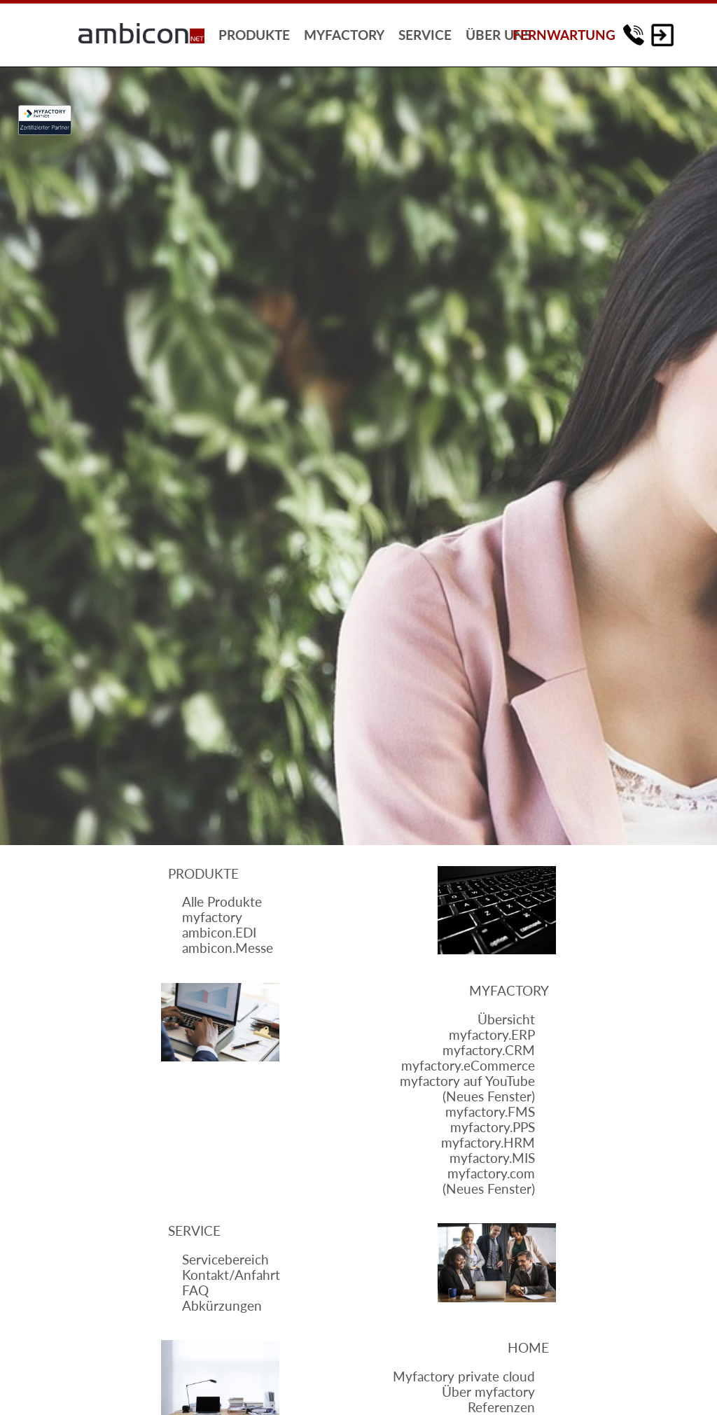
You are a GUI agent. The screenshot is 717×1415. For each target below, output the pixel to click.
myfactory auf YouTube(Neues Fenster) (467, 1088)
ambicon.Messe (227, 948)
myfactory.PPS (492, 1127)
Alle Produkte (222, 901)
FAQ (195, 1290)
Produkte (203, 873)
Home (528, 1347)
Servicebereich (225, 1259)
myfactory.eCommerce (468, 1065)
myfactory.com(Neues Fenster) (489, 1181)
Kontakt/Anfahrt (231, 1275)
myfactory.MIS (492, 1158)
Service (194, 1231)
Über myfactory (488, 1392)
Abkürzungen (222, 1305)
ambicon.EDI (219, 932)
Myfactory (509, 990)
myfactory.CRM (489, 1050)
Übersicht (506, 1019)
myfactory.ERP (492, 1035)
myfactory (212, 917)
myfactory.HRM (488, 1142)
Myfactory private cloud (464, 1376)
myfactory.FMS (490, 1112)
